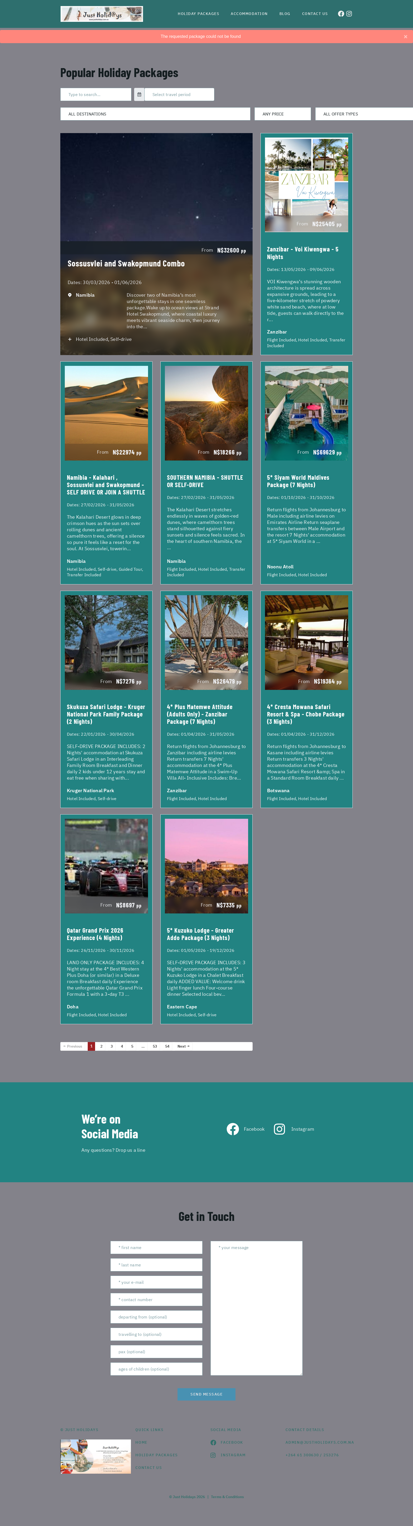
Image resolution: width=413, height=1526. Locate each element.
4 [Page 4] (122, 1046)
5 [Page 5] (132, 1046)
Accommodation (249, 13)
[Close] (406, 36)
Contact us (315, 13)
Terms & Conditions (227, 1496)
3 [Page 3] (112, 1046)
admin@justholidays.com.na (319, 1442)
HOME (141, 1442)
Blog (285, 13)
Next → (184, 1046)
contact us (148, 1467)
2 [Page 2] (101, 1046)
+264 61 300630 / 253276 (312, 1455)
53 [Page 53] (155, 1046)
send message (206, 1394)
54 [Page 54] (167, 1046)
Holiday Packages (198, 13)
